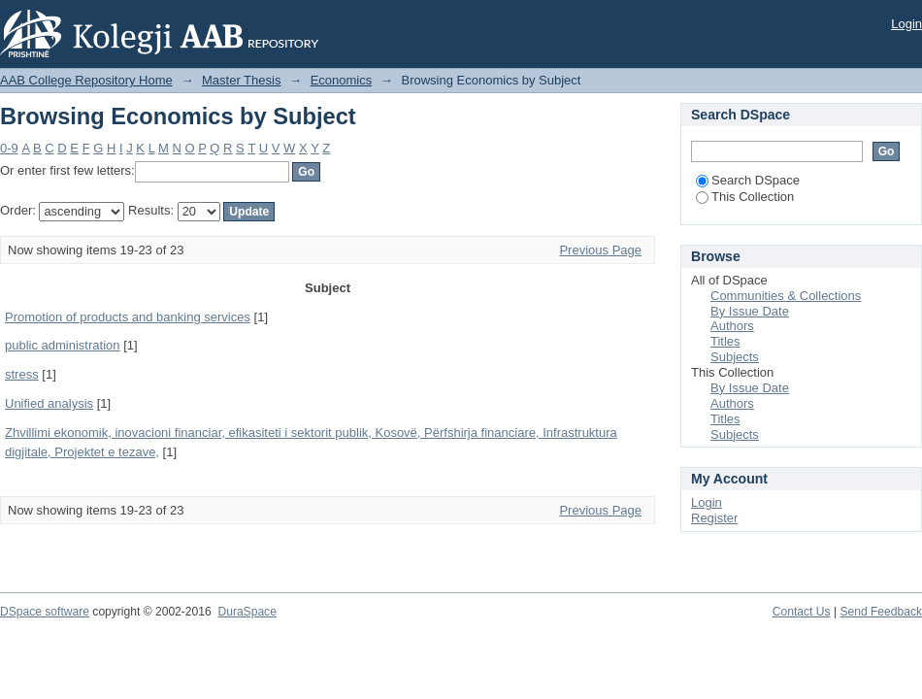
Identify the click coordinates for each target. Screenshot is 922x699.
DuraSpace (246, 611)
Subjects (734, 357)
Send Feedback (881, 611)
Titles (725, 341)
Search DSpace (748, 180)
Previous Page (600, 250)
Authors (732, 325)
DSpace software (44, 611)
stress (22, 374)
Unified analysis (49, 403)
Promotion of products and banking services (127, 317)
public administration (62, 345)
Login (906, 24)
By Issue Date (749, 311)
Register (714, 518)
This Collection (745, 196)
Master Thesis (241, 80)
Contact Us (802, 611)
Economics (342, 80)
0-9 (9, 148)
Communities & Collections (785, 295)
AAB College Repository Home (86, 80)
